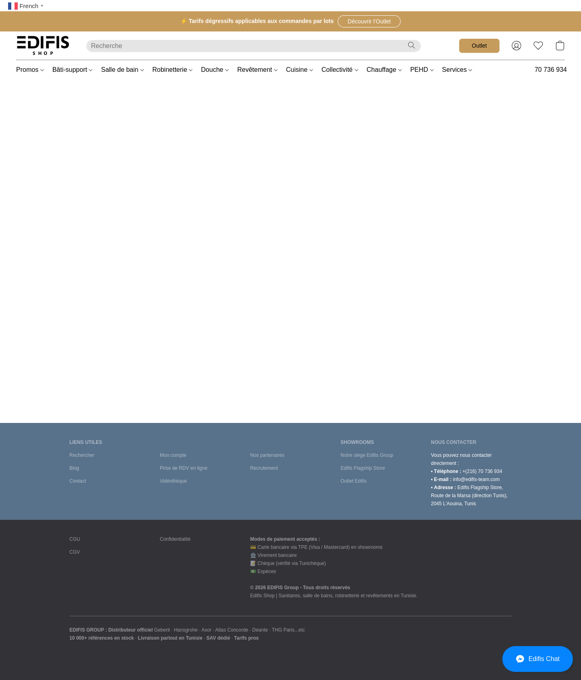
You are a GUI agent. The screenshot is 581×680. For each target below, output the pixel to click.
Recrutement (264, 468)
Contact (77, 481)
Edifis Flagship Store (363, 468)
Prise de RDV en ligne (183, 468)
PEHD (422, 69)
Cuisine (299, 69)
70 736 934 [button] (551, 69)
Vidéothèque (173, 481)
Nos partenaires (267, 455)
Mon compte (173, 455)
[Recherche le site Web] (411, 45)
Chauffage (384, 69)
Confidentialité (175, 539)
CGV (74, 552)
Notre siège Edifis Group (367, 455)
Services (457, 69)
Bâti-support (72, 69)
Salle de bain (122, 69)
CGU (74, 539)
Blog (74, 468)
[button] (369, 21)
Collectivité (340, 69)
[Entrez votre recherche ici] (253, 46)
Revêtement (257, 69)
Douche (215, 69)
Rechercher (81, 455)
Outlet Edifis (354, 481)
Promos (30, 69)
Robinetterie (173, 69)
